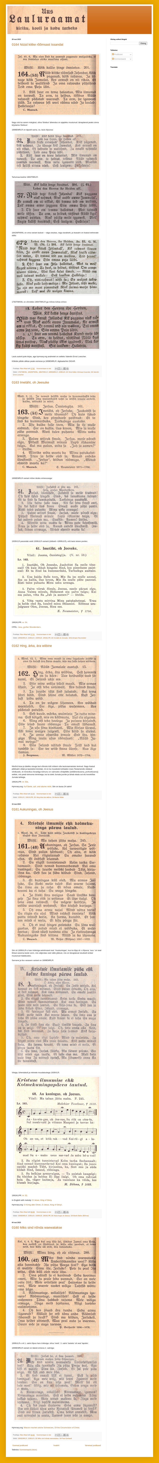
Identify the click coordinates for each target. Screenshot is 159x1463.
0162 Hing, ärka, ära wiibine (32, 646)
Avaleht (56, 1445)
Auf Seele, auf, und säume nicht (37, 786)
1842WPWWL (33, 372)
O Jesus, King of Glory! (52, 1205)
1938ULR (62, 372)
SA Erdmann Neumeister (77, 638)
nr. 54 (24, 622)
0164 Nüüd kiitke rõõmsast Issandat (37, 44)
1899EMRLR (53, 372)
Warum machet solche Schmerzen (38, 1427)
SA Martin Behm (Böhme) (80, 1216)
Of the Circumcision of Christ (66, 1427)
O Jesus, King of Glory (42, 1200)
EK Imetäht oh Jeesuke (59, 638)
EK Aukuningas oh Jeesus (60, 1216)
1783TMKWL (22, 372)
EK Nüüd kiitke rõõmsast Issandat (78, 372)
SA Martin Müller (58, 797)
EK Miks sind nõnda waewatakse (47, 1438)
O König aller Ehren (32, 1205)
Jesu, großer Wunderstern (29, 627)
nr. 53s (25, 782)
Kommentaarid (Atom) (28, 1450)
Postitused (117, 54)
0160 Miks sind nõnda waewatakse (37, 1227)
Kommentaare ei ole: (44, 368)
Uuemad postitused (20, 1445)
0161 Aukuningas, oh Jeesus (32, 809)
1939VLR (38, 638)
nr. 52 (24, 1195)
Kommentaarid (119, 59)
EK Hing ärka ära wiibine (42, 797)
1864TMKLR (43, 372)
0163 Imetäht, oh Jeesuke (30, 382)
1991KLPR (46, 638)
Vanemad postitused (93, 1445)
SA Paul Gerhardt (65, 1438)
